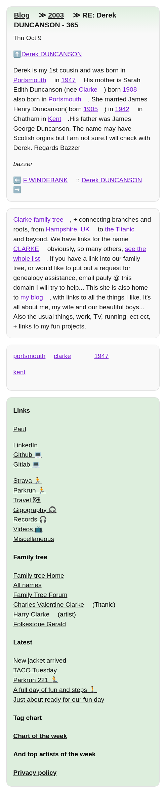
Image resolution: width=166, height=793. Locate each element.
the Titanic (119, 229)
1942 (122, 109)
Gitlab (21, 464)
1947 (68, 80)
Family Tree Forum (40, 594)
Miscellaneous (33, 538)
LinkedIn (25, 445)
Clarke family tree (38, 219)
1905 (90, 109)
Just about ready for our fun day (58, 699)
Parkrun (24, 490)
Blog (22, 15)
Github (22, 454)
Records (25, 519)
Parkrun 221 (30, 680)
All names (27, 585)
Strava (22, 480)
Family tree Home (38, 575)
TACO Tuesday (35, 670)
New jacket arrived (39, 660)
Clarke (88, 89)
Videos (23, 529)
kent (19, 372)
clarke (62, 355)
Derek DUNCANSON (51, 54)
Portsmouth (29, 80)
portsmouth (29, 355)
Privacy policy (34, 772)
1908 (130, 89)
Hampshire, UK (67, 229)
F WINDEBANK (45, 180)
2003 (56, 15)
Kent (54, 118)
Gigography (29, 509)
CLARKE (26, 248)
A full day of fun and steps (50, 689)
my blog (31, 297)
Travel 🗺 (27, 500)
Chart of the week (40, 735)
